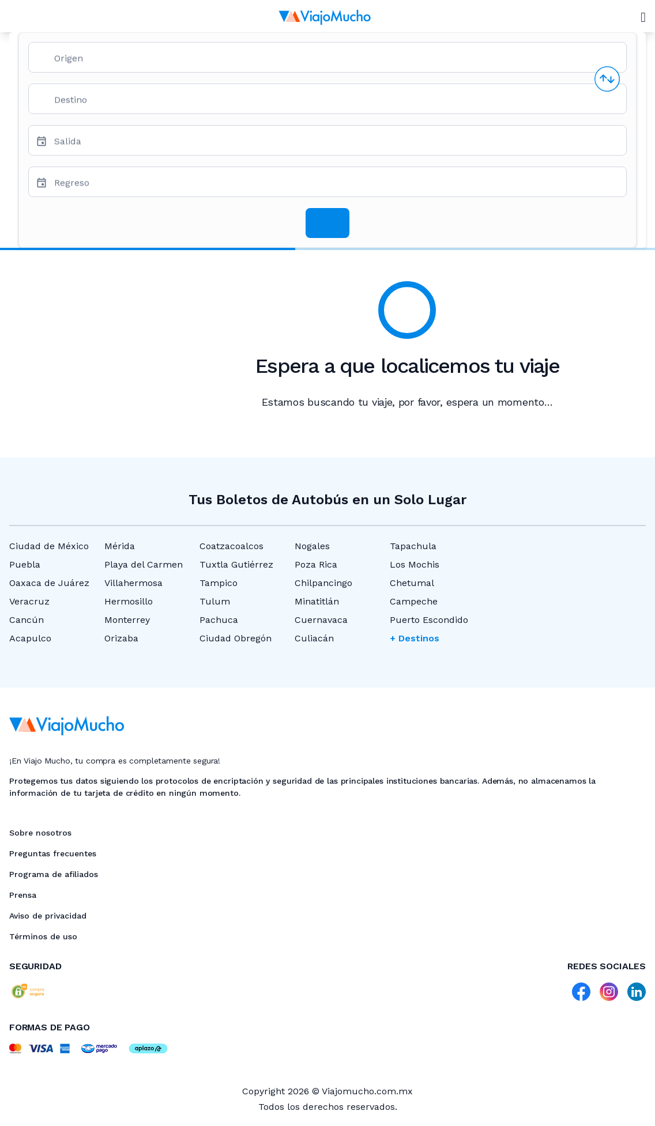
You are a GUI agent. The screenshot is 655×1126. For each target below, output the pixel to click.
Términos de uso (43, 936)
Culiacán (314, 638)
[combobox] (335, 62)
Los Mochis (414, 564)
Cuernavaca (321, 619)
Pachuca (218, 619)
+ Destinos (414, 638)
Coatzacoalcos (231, 546)
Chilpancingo (323, 582)
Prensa (22, 895)
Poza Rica (316, 564)
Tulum (214, 601)
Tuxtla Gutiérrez (236, 564)
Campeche (414, 601)
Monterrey (127, 619)
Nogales (312, 546)
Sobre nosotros (40, 832)
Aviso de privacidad (47, 915)
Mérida (119, 546)
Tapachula (413, 546)
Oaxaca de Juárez (49, 582)
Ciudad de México (49, 546)
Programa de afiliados (53, 874)
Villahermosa (133, 582)
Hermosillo (128, 601)
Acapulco (30, 638)
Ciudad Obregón (235, 638)
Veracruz (29, 601)
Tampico (218, 582)
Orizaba (121, 638)
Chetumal (412, 582)
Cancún (26, 619)
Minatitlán (317, 601)
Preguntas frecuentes (52, 853)
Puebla (24, 564)
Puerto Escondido (429, 619)
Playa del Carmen (143, 564)
